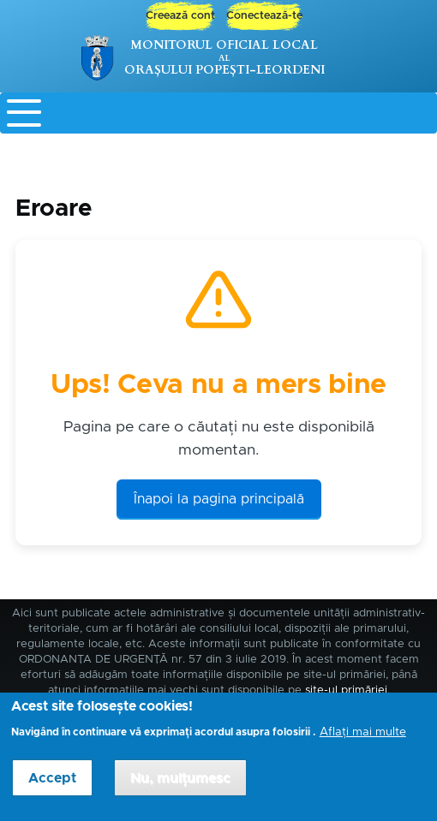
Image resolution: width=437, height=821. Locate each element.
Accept (52, 787)
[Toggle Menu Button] (218, 113)
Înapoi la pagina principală (219, 499)
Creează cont (180, 15)
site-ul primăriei (346, 690)
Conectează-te (264, 15)
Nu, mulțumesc (180, 787)
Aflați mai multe (363, 741)
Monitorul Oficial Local (224, 45)
